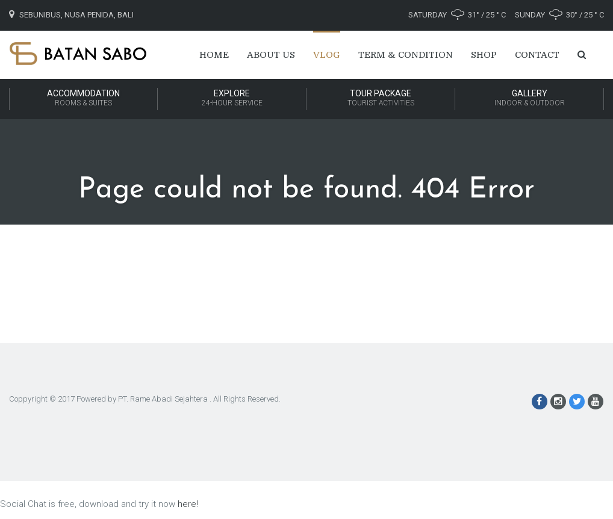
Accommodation (83, 99)
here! (188, 504)
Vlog (326, 54)
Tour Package (380, 99)
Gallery (529, 99)
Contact (537, 54)
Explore (232, 99)
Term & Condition (405, 54)
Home (214, 54)
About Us (271, 54)
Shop (484, 54)
